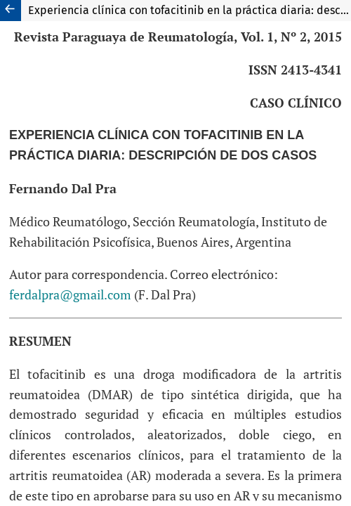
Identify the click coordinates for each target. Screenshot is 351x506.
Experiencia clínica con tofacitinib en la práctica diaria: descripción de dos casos (189, 10)
